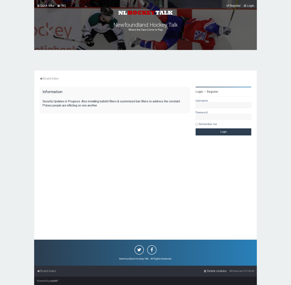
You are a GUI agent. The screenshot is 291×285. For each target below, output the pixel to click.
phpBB (53, 280)
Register (212, 91)
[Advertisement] (145, 60)
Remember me (208, 124)
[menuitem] (61, 5)
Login (199, 91)
